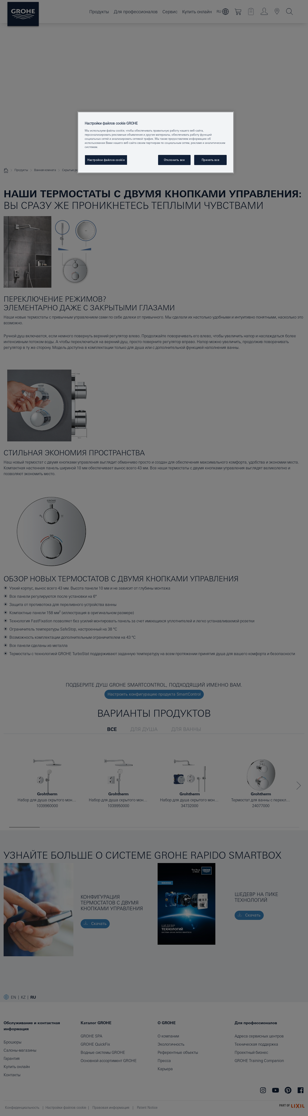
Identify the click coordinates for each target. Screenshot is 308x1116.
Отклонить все (174, 159)
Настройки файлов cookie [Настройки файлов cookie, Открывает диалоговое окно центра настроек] (106, 159)
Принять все (210, 159)
